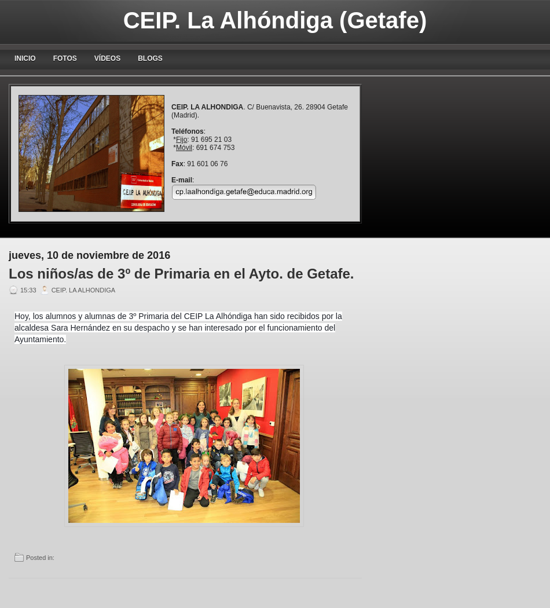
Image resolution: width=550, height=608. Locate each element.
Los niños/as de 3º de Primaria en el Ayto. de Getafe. (181, 274)
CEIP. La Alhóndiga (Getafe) (275, 20)
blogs (150, 58)
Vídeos (107, 58)
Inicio (25, 58)
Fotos (65, 58)
